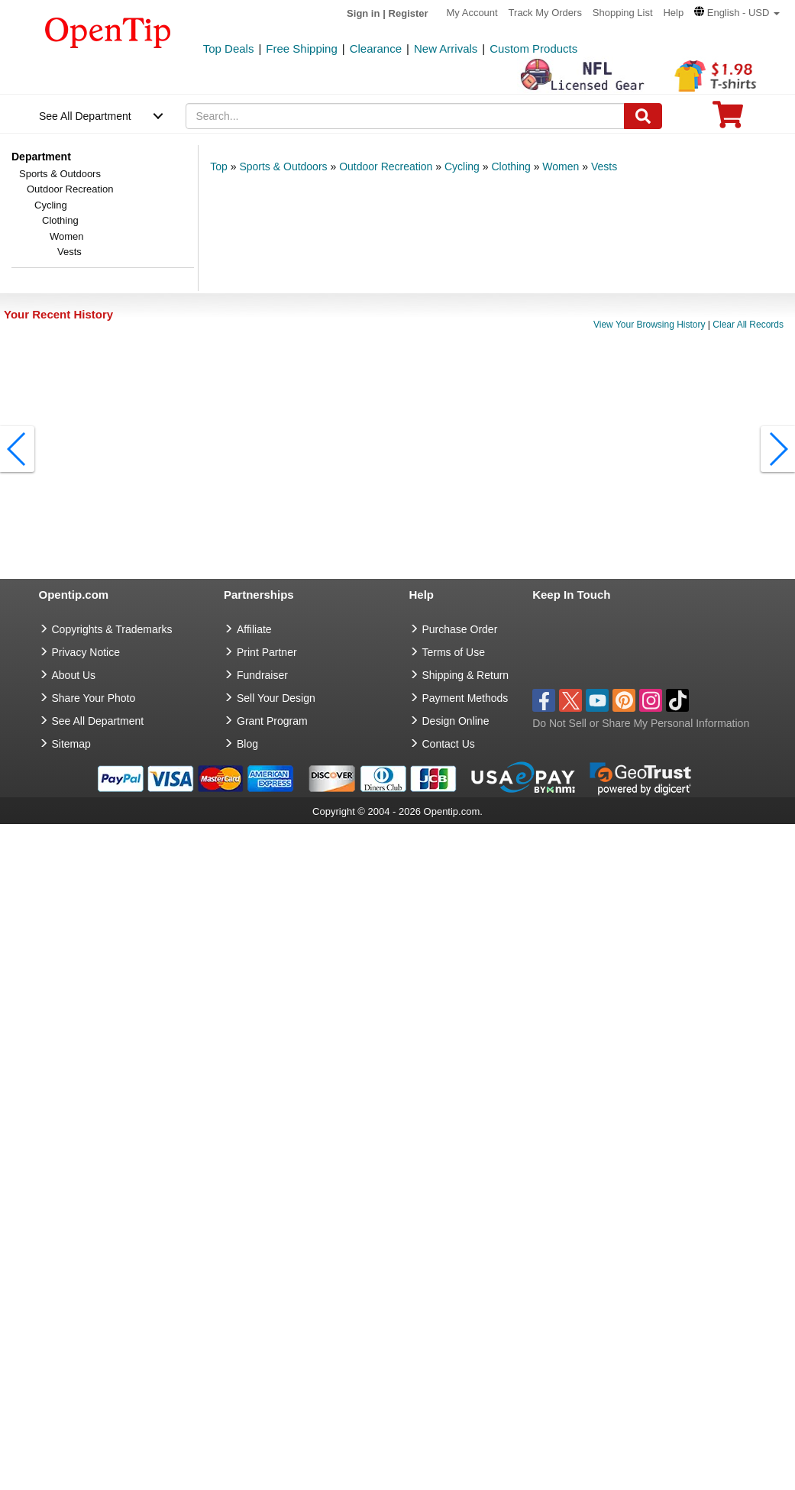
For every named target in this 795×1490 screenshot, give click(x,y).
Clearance (376, 48)
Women (67, 236)
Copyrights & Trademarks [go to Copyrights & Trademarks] (112, 629)
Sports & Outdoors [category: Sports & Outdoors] (283, 166)
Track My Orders (545, 12)
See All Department (85, 116)
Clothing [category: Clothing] (510, 166)
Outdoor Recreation (70, 189)
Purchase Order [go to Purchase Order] (460, 629)
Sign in (363, 13)
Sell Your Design (276, 698)
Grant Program (272, 721)
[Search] (643, 116)
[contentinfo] (108, 31)
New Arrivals (445, 48)
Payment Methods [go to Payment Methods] (465, 698)
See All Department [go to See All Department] (98, 721)
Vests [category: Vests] (604, 166)
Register (408, 13)
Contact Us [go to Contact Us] (448, 744)
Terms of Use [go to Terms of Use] (453, 652)
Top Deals (228, 48)
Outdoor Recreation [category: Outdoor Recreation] (385, 166)
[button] (737, 12)
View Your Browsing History (649, 324)
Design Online (456, 721)
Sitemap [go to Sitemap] (71, 744)
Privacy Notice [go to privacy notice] (86, 652)
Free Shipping (301, 48)
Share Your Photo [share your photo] (94, 698)
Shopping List (623, 12)
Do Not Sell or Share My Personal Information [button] (640, 723)
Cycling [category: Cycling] (462, 166)
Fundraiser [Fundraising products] (262, 675)
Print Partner (267, 652)
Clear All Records (748, 324)
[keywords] (405, 116)
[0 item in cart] (728, 119)
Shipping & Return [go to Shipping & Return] (465, 675)
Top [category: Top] (219, 166)
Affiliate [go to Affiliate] (254, 629)
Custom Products (533, 48)
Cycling (50, 205)
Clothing (60, 220)
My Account (472, 12)
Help (673, 12)
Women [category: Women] (560, 166)
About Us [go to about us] (74, 675)
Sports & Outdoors (60, 173)
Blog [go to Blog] (247, 744)
